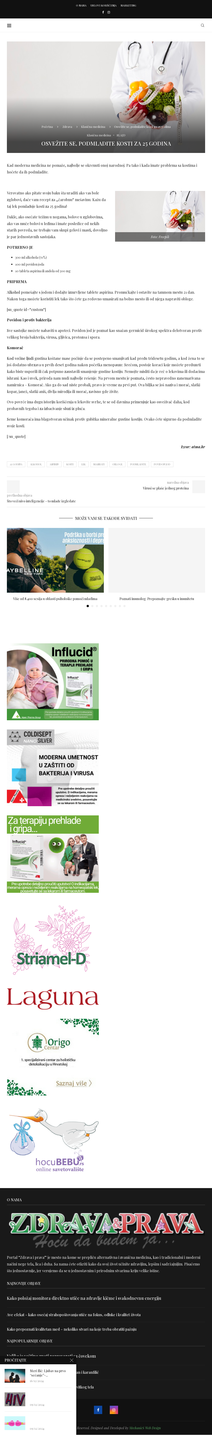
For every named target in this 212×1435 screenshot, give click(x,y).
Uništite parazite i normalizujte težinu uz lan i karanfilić (53, 1372)
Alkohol (13, 292)
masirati (99, 464)
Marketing (128, 5)
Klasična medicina (93, 127)
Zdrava (67, 127)
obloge (117, 464)
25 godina (16, 464)
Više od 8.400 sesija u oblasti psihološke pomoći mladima (55, 599)
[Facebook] (103, 12)
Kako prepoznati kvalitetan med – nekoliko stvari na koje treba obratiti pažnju (71, 1329)
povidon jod (162, 464)
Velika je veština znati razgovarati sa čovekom (51, 1356)
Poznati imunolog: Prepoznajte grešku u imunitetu (156, 599)
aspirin (54, 464)
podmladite (138, 464)
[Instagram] (108, 12)
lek (83, 464)
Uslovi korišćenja (103, 5)
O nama (81, 5)
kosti (69, 464)
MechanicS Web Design (145, 1428)
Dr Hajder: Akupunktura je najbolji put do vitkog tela (50, 1387)
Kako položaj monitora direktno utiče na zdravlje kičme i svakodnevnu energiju (84, 1298)
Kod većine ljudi (20, 358)
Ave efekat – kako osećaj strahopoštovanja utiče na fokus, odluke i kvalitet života (74, 1314)
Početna (47, 127)
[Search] (203, 25)
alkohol (36, 464)
